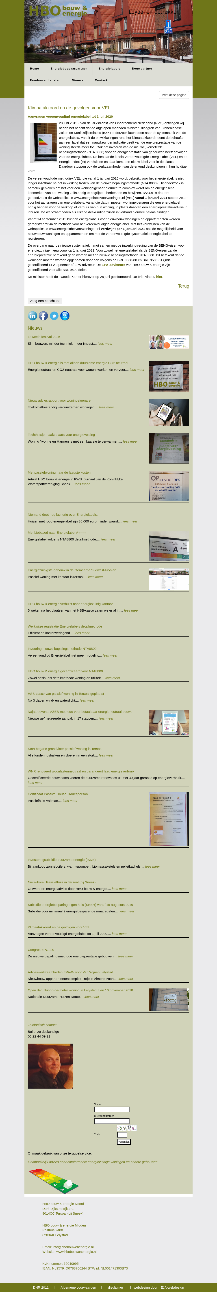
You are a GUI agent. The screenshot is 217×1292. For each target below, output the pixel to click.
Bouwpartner (142, 68)
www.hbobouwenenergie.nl (76, 1252)
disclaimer (115, 1287)
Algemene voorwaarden (78, 1287)
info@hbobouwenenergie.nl (73, 1247)
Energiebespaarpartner (68, 68)
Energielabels (109, 68)
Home (34, 68)
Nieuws (78, 80)
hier (159, 277)
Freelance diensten (45, 80)
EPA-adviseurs (113, 265)
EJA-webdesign (172, 1287)
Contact (101, 80)
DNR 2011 (41, 1287)
